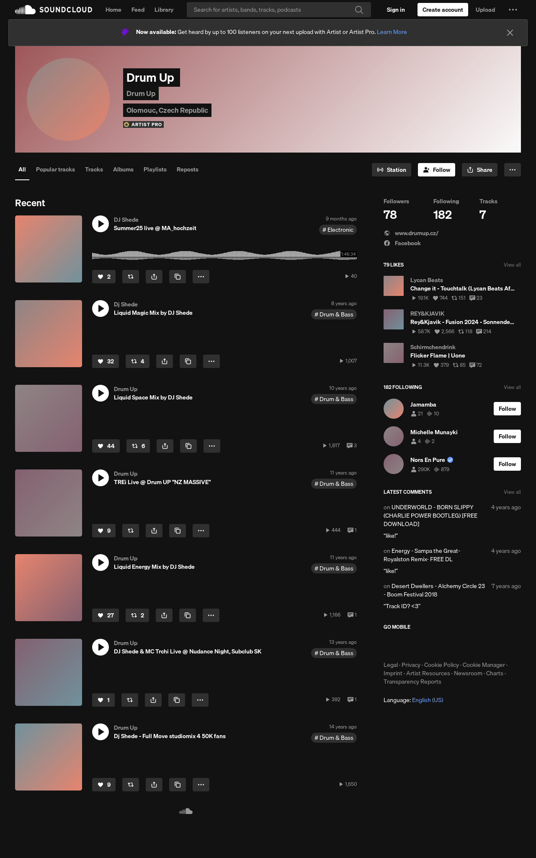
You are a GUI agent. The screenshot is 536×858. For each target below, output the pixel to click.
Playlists (155, 169)
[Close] (510, 32)
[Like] (104, 276)
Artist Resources (428, 673)
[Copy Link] (177, 276)
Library (164, 9)
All (22, 169)
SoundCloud (53, 9)
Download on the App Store (409, 645)
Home (113, 9)
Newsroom (468, 673)
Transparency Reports (412, 681)
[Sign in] (396, 9)
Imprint (393, 673)
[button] (513, 9)
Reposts (187, 169)
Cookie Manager (484, 664)
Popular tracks (55, 169)
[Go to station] (391, 169)
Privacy (411, 664)
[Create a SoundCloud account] (442, 9)
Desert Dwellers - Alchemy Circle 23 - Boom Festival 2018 (434, 590)
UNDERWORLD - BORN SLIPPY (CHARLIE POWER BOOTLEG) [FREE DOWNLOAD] (430, 516)
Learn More (392, 31)
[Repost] (130, 276)
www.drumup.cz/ (411, 233)
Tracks (94, 169)
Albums (123, 169)
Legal (391, 664)
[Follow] (436, 169)
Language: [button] (413, 700)
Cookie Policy (441, 664)
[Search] (279, 9)
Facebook (402, 243)
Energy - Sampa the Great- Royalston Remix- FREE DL (422, 555)
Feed (137, 9)
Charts (494, 673)
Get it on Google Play (465, 645)
